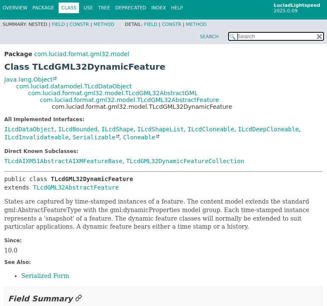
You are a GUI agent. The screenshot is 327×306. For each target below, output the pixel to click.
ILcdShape (117, 129)
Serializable (94, 137)
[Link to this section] (78, 298)
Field (58, 24)
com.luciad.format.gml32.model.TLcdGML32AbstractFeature (129, 99)
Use (88, 8)
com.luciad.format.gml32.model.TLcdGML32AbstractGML (112, 93)
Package (43, 8)
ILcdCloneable (211, 129)
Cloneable (139, 137)
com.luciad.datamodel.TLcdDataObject (74, 86)
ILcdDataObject (29, 129)
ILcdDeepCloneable (268, 129)
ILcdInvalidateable (36, 137)
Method (103, 24)
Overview (15, 8)
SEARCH (209, 37)
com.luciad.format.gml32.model (81, 54)
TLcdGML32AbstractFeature (75, 187)
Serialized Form (45, 275)
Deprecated (130, 8)
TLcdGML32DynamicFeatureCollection (185, 161)
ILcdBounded (78, 129)
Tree (104, 8)
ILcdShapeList (160, 129)
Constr (79, 24)
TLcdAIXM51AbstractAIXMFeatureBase (63, 161)
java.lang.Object (28, 79)
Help (177, 8)
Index (158, 8)
